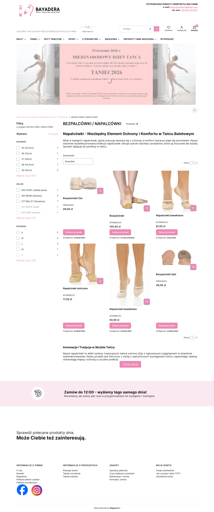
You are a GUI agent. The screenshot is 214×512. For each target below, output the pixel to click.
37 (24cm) (26, 159)
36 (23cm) (26, 153)
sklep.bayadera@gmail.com (184, 7)
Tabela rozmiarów (71, 473)
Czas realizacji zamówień (121, 473)
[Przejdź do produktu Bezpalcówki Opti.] (177, 257)
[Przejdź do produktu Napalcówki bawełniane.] (177, 192)
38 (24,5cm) (27, 164)
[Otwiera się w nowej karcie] (22, 490)
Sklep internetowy (106, 508)
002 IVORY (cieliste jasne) (34, 190)
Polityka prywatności (26, 482)
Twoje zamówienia (165, 470)
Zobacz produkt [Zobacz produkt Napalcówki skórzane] (74, 325)
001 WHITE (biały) (30, 207)
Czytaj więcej (130, 364)
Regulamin (21, 476)
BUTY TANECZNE (60, 117)
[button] (156, 28)
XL (22, 249)
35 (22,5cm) (27, 148)
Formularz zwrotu (118, 479)
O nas (19, 470)
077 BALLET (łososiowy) (33, 201)
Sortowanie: (69, 155)
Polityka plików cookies (27, 479)
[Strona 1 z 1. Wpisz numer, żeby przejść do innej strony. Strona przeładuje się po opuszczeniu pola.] (192, 163)
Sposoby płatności (118, 470)
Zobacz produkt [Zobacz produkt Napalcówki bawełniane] (167, 232)
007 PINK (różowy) (30, 212)
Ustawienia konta (164, 476)
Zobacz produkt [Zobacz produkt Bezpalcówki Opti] (167, 325)
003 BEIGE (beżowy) (31, 195)
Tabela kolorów (70, 476)
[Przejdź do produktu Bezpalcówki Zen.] (84, 183)
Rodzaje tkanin (70, 470)
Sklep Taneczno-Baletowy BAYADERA (32, 117)
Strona (186, 163)
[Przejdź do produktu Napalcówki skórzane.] (84, 264)
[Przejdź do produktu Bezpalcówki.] (130, 192)
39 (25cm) (26, 170)
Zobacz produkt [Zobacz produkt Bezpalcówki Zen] (74, 232)
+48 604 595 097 (189, 10)
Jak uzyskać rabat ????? (168, 473)
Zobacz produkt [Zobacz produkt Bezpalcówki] (120, 232)
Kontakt (20, 473)
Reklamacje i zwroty (119, 476)
